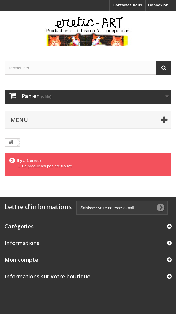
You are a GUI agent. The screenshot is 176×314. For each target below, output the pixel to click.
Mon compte (21, 259)
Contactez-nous (127, 5)
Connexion (158, 5)
